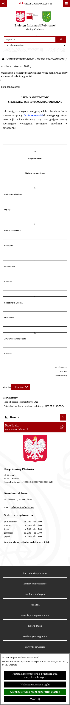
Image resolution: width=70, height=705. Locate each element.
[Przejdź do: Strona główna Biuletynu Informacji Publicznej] (3, 59)
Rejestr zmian (35, 625)
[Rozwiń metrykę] (20, 387)
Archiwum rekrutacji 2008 (15, 66)
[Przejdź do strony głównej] (35, 21)
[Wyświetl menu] (66, 3)
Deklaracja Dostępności (35, 636)
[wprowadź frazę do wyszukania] (30, 39)
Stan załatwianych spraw (35, 573)
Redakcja (35, 604)
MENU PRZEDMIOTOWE (20, 59)
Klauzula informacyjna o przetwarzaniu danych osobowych (35, 675)
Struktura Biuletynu (35, 594)
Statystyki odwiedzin (35, 646)
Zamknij (35, 699)
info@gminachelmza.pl (22, 507)
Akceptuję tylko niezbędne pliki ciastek (35, 691)
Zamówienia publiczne (35, 583)
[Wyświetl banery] (63, 417)
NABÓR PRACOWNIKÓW (50, 59)
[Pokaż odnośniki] (3, 3)
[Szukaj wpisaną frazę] (61, 39)
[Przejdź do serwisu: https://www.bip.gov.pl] (35, 3)
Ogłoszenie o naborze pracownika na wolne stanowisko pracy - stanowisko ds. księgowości (34, 74)
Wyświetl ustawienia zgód (35, 684)
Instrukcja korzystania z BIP (35, 615)
